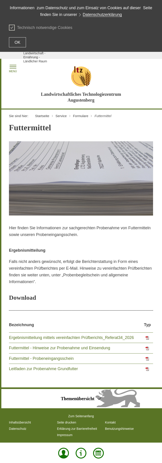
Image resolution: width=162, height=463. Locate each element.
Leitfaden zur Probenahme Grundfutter (43, 369)
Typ (147, 325)
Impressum (64, 435)
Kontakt (110, 422)
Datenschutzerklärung (102, 14)
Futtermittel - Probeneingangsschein (41, 358)
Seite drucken (66, 422)
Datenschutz (17, 428)
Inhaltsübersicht (20, 422)
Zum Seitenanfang (81, 416)
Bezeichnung (21, 325)
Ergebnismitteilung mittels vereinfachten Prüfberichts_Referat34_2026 (71, 337)
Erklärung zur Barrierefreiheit (77, 428)
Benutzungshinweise (119, 428)
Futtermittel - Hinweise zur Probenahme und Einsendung (59, 348)
